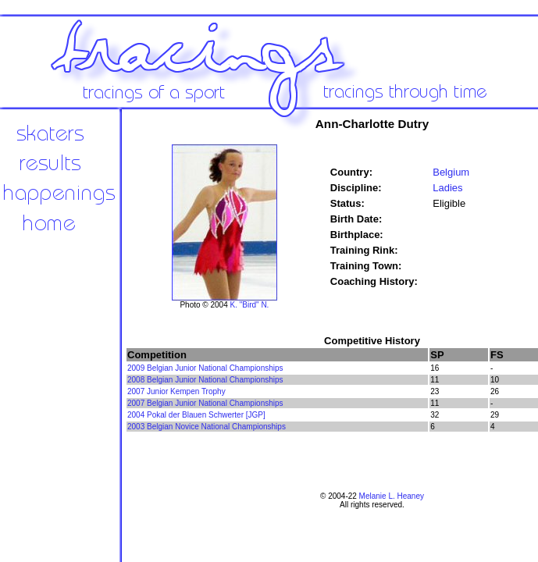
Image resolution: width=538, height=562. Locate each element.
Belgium (451, 172)
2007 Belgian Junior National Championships (205, 403)
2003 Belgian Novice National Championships (206, 426)
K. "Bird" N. (249, 305)
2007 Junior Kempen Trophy (176, 391)
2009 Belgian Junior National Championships (205, 368)
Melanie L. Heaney (391, 496)
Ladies (447, 188)
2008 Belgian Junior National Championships (205, 379)
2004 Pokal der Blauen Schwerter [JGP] (196, 415)
